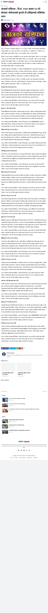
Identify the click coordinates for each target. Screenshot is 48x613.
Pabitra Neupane (10, 353)
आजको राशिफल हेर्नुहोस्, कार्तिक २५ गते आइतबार (7, 373)
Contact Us (35, 457)
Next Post (44, 391)
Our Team (16, 457)
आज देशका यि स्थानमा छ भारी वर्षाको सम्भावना (16, 425)
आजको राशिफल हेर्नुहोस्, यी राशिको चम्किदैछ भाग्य (24, 373)
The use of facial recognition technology (17, 398)
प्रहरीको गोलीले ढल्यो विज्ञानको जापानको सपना (16, 419)
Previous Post (4, 391)
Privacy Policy (29, 457)
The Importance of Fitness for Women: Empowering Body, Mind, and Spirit (24, 409)
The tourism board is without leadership (17, 403)
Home (11, 457)
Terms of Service (22, 457)
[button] (1, 2)
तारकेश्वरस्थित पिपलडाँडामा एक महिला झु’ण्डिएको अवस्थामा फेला (19, 430)
